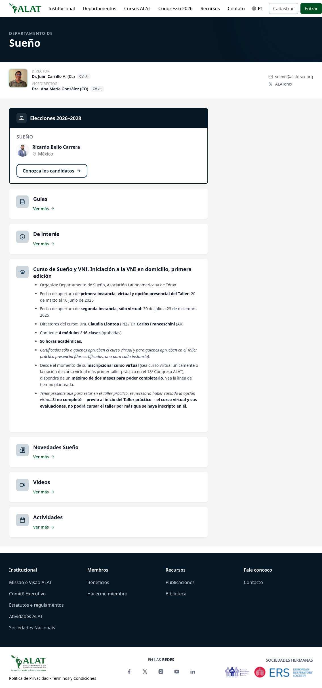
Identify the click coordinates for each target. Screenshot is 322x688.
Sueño (25, 43)
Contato (236, 8)
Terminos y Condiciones (74, 678)
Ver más (43, 208)
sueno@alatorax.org (290, 76)
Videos (41, 482)
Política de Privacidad (29, 678)
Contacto (253, 582)
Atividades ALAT (26, 616)
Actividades (48, 517)
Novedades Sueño (56, 447)
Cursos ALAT (137, 8)
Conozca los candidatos (52, 171)
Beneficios (98, 582)
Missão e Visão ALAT (30, 582)
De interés (46, 234)
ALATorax (280, 84)
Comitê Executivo (27, 594)
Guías (40, 198)
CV (83, 76)
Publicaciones (180, 582)
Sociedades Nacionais (32, 628)
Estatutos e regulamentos (36, 605)
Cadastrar (283, 8)
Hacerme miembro (107, 594)
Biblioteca (176, 594)
